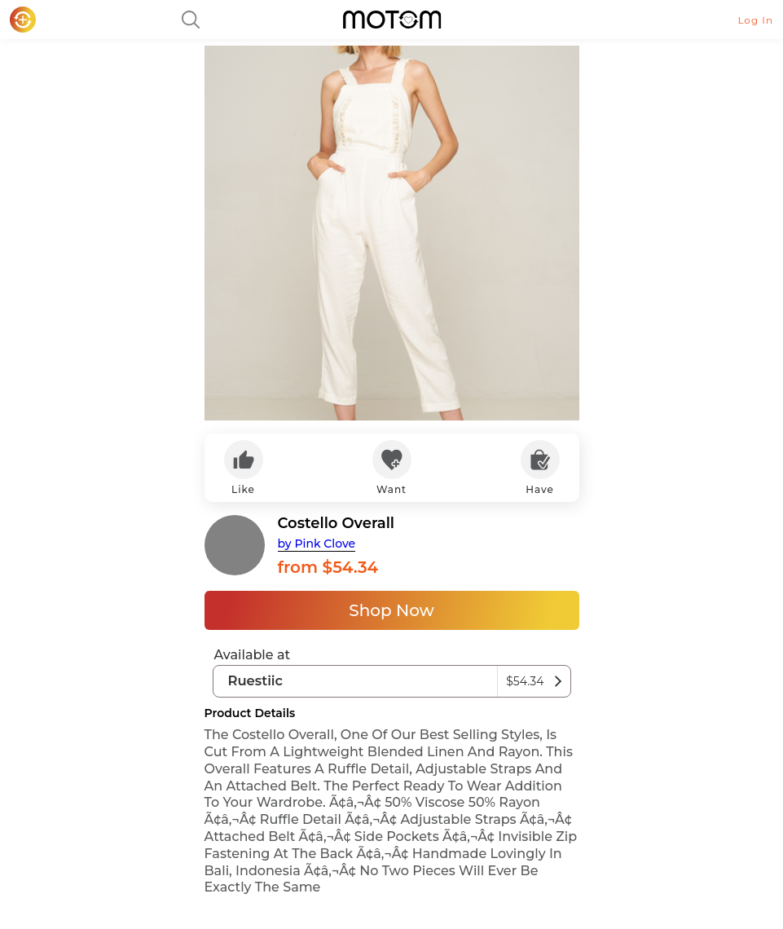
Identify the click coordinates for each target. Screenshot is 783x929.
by (317, 543)
